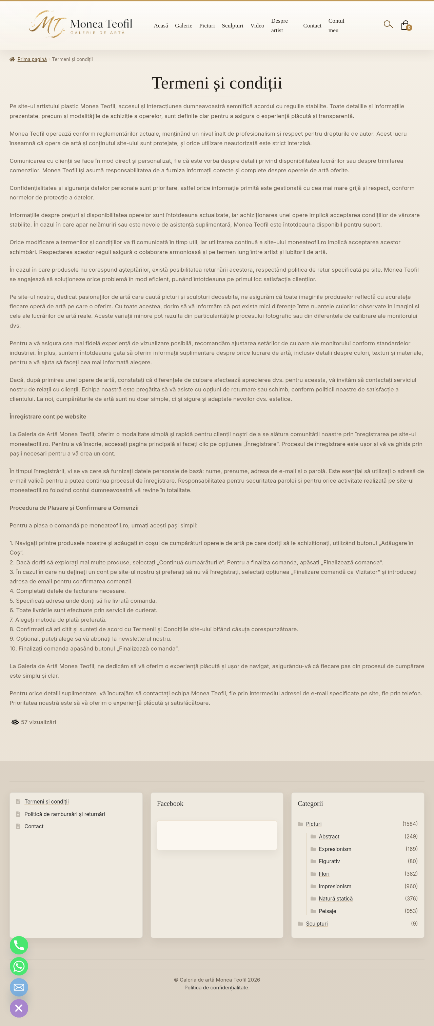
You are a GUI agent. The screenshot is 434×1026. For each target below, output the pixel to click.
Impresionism (335, 886)
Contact (312, 25)
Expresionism (335, 849)
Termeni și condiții (46, 801)
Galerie (183, 25)
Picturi (207, 25)
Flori (324, 874)
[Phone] (19, 945)
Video (257, 25)
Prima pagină (32, 59)
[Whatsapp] (19, 966)
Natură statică (336, 898)
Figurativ (329, 861)
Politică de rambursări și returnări (64, 814)
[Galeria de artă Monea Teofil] (80, 24)
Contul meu (336, 26)
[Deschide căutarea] (388, 25)
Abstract (329, 836)
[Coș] (405, 25)
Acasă (161, 25)
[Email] (19, 987)
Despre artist (279, 26)
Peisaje (327, 911)
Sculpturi (232, 25)
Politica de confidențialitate (216, 988)
